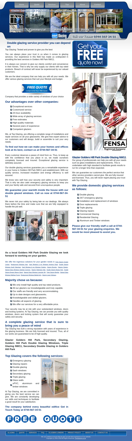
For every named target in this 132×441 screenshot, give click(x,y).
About (80, 5)
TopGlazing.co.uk (80, 438)
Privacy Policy (74, 433)
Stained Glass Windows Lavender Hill (34, 272)
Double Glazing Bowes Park (55, 270)
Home (19, 5)
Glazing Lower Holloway (49, 275)
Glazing (11, 433)
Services (51, 5)
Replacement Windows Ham (19, 264)
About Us (89, 433)
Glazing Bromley (52, 267)
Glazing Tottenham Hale (38, 270)
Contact (96, 5)
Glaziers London (56, 433)
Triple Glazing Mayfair (53, 272)
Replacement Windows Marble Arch (31, 275)
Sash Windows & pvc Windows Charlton (34, 267)
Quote (34, 5)
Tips (65, 5)
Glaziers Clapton (63, 267)
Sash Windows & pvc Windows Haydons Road (43, 264)
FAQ (42, 433)
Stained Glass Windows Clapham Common (17, 270)
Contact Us (103, 433)
